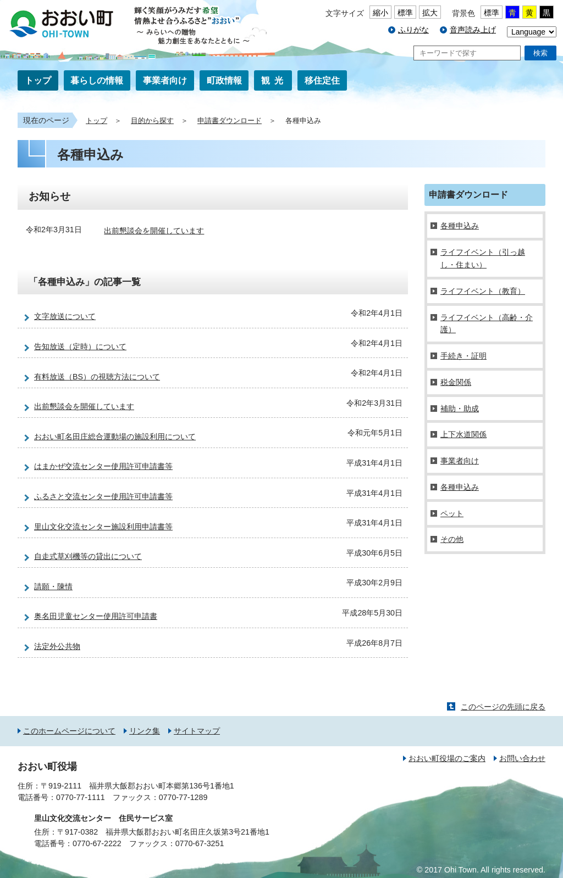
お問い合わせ (522, 758)
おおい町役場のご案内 (447, 758)
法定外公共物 (57, 646)
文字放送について (65, 316)
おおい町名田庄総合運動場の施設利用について (115, 436)
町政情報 (224, 80)
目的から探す (152, 121)
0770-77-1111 (80, 797)
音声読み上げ (473, 29)
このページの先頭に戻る (503, 706)
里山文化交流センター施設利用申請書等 (103, 526)
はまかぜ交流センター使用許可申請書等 (103, 466)
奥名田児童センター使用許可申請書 (95, 616)
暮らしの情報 (96, 80)
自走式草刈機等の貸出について (88, 556)
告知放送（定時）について (80, 346)
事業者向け (165, 80)
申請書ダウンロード (229, 121)
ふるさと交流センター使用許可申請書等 (103, 496)
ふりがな (413, 29)
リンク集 (144, 730)
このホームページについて (69, 730)
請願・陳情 (53, 586)
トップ (38, 80)
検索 (540, 53)
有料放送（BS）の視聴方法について (97, 376)
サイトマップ (197, 730)
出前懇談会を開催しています (154, 230)
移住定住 (322, 80)
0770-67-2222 (97, 843)
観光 (274, 80)
